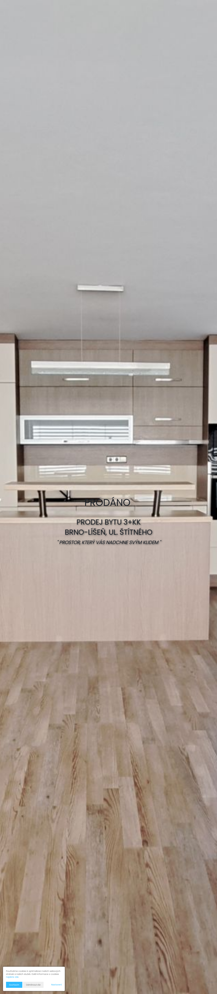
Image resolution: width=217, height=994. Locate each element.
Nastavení (56, 984)
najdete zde (12, 976)
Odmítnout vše (33, 984)
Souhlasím (14, 984)
